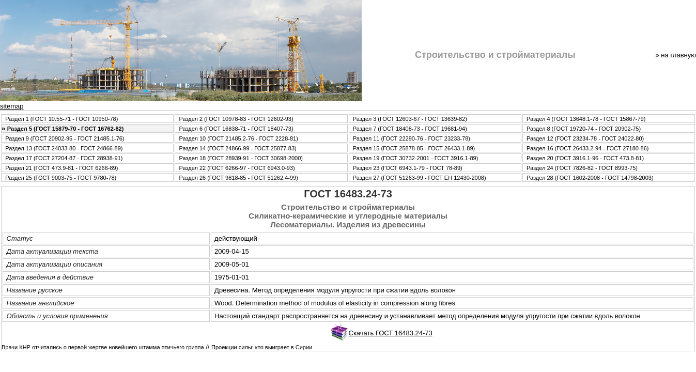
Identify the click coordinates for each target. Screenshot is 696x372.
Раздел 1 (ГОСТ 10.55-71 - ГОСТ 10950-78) (61, 119)
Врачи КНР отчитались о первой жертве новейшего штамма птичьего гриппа (103, 347)
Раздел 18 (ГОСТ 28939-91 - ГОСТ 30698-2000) (241, 158)
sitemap (12, 106)
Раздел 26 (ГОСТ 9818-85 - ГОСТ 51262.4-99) (238, 178)
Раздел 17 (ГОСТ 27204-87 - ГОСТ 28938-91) (63, 158)
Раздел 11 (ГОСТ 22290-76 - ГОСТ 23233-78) (411, 138)
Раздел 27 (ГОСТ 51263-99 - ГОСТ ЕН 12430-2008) (419, 178)
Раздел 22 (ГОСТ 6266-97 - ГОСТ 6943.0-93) (237, 168)
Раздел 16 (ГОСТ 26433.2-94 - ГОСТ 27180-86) (587, 148)
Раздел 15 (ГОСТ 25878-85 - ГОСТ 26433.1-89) (414, 148)
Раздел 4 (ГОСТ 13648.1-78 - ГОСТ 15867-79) (586, 119)
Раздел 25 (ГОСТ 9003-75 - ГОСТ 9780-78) (60, 178)
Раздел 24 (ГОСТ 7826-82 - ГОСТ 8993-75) (582, 168)
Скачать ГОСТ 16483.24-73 (390, 333)
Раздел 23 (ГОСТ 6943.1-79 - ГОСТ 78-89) (407, 168)
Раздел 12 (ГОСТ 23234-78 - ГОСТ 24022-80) (585, 138)
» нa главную (676, 55)
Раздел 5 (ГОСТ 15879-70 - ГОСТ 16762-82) (65, 129)
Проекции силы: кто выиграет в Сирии (261, 347)
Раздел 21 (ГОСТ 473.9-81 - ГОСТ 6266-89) (61, 168)
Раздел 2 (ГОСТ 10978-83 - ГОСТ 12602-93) (236, 119)
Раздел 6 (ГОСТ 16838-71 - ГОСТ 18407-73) (236, 129)
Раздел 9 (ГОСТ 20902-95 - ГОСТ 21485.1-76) (64, 138)
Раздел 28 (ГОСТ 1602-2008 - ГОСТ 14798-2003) (590, 178)
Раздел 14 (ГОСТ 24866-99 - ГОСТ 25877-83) (237, 148)
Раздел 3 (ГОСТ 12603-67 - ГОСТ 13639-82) (410, 119)
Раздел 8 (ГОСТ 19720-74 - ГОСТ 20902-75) (584, 129)
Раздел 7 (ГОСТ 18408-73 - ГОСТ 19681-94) (410, 129)
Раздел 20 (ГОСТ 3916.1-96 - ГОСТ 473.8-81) (585, 158)
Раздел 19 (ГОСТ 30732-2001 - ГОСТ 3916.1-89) (415, 158)
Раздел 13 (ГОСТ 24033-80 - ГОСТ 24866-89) (63, 148)
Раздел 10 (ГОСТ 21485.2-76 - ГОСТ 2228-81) (238, 138)
